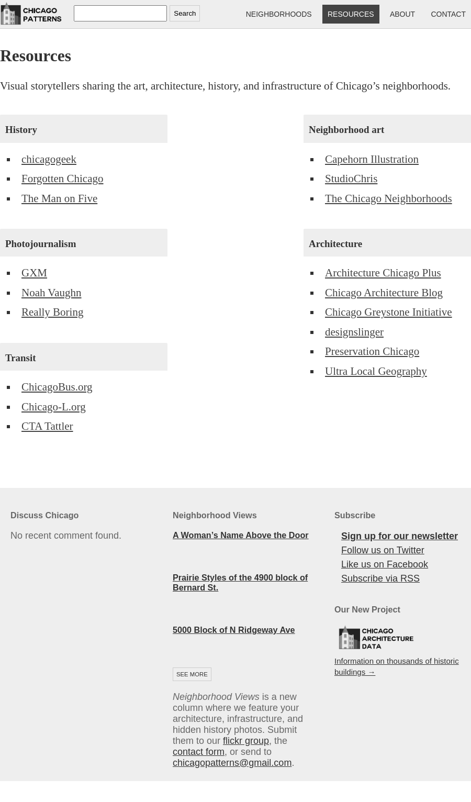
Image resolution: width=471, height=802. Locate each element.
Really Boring (52, 312)
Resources (351, 14)
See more (192, 674)
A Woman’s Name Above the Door (241, 535)
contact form (199, 752)
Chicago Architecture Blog (384, 292)
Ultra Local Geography (376, 371)
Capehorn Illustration (372, 159)
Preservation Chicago (372, 351)
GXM (34, 272)
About (402, 14)
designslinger (354, 332)
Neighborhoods (279, 14)
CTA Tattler (47, 426)
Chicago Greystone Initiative (388, 312)
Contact (448, 14)
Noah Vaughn (51, 292)
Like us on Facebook (384, 564)
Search (185, 13)
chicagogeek (48, 159)
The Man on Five (59, 198)
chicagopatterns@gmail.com (232, 763)
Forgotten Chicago (62, 178)
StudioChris (351, 178)
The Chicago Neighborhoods (388, 198)
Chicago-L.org (53, 406)
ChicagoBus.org (57, 387)
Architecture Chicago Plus (383, 272)
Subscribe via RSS (380, 578)
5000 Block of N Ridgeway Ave (234, 629)
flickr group (246, 741)
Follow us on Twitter (382, 550)
